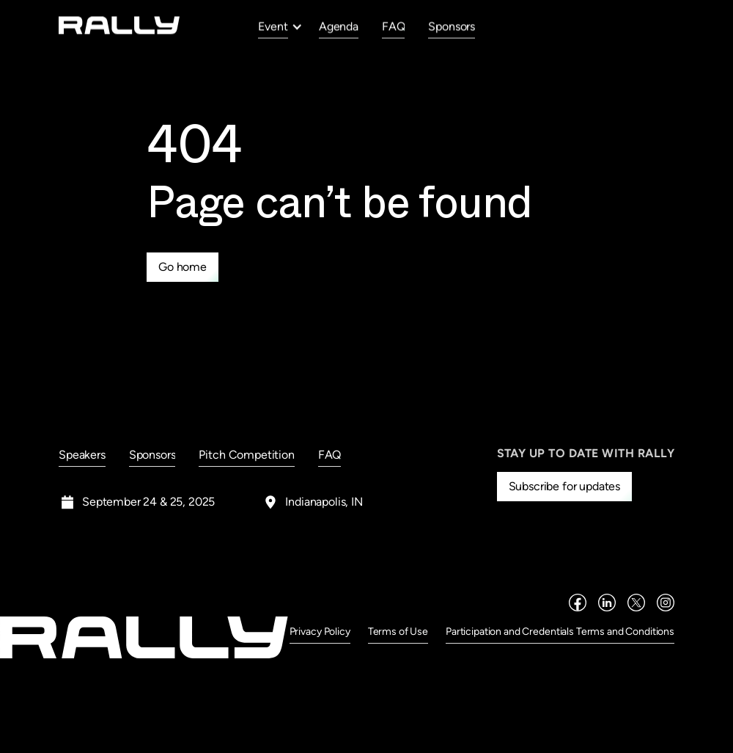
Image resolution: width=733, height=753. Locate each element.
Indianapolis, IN (323, 502)
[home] (119, 25)
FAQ (393, 26)
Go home (182, 267)
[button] (280, 26)
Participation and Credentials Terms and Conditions (560, 631)
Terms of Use (398, 631)
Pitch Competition (246, 455)
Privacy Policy (320, 631)
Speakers (82, 455)
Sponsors (451, 26)
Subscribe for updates (565, 486)
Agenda (338, 26)
